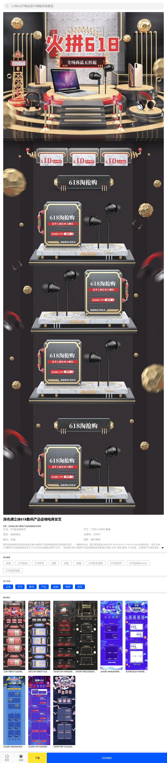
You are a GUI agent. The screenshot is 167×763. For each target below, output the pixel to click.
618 (20, 586)
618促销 (22, 563)
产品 (43, 586)
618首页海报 (96, 563)
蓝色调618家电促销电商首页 (112, 671)
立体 (8, 586)
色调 (8, 563)
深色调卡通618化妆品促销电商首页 (64, 746)
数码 (31, 586)
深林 (66, 563)
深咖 (78, 563)
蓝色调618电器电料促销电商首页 (14, 746)
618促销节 (116, 563)
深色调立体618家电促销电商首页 (64, 671)
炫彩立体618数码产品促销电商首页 (39, 671)
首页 (79, 586)
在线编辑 (107, 758)
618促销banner (138, 563)
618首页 (39, 563)
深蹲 (53, 563)
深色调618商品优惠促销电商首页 (86, 671)
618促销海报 (13, 570)
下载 (37, 758)
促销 (55, 586)
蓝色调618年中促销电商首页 (39, 746)
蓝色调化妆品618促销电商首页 (137, 671)
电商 (67, 586)
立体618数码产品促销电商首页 (14, 671)
